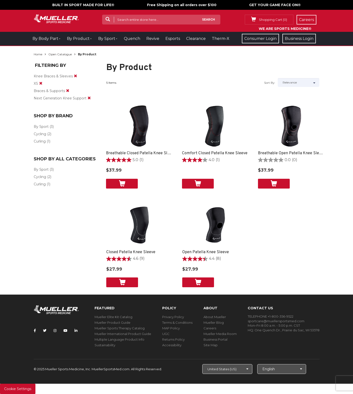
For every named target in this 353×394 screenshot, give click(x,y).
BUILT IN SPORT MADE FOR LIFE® (83, 5)
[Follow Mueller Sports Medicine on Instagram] (54, 330)
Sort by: (269, 82)
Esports (172, 38)
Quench (132, 38)
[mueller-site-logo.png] (56, 18)
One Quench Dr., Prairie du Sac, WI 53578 (287, 330)
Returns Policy (173, 339)
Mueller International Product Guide (123, 334)
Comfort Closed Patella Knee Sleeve (214, 153)
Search (208, 19)
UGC (166, 334)
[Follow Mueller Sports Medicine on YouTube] (65, 330)
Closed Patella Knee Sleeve (130, 252)
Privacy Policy (173, 317)
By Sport (106, 38)
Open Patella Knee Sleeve (205, 252)
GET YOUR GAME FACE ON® (275, 5)
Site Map (210, 345)
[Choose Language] (281, 369)
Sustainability (105, 345)
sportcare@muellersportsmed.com (276, 321)
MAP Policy (171, 328)
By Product (78, 38)
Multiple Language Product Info (119, 339)
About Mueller (214, 317)
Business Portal (215, 339)
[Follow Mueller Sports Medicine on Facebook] (35, 330)
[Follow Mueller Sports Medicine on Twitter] (44, 330)
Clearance (196, 38)
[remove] (75, 76)
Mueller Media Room (220, 334)
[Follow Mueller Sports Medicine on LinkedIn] (76, 330)
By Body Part (45, 38)
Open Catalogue (60, 54)
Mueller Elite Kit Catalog (113, 317)
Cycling (40, 134)
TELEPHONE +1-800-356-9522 (270, 316)
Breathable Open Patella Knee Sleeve (291, 153)
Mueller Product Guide (112, 322)
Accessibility (172, 345)
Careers (209, 328)
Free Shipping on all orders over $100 (181, 5)
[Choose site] (227, 369)
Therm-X (220, 38)
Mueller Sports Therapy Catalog (120, 328)
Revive (152, 38)
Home (38, 54)
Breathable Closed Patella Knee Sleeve (139, 153)
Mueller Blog (213, 322)
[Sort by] (298, 82)
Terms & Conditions (177, 322)
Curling (40, 141)
